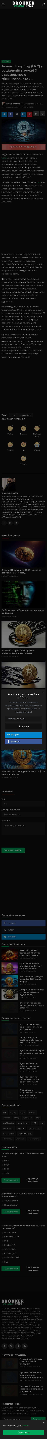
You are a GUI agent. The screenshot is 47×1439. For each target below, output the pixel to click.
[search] (44, 4)
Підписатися (23, 726)
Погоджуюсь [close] (23, 1432)
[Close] (43, 692)
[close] (44, 1422)
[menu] (3, 4)
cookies (25, 1426)
